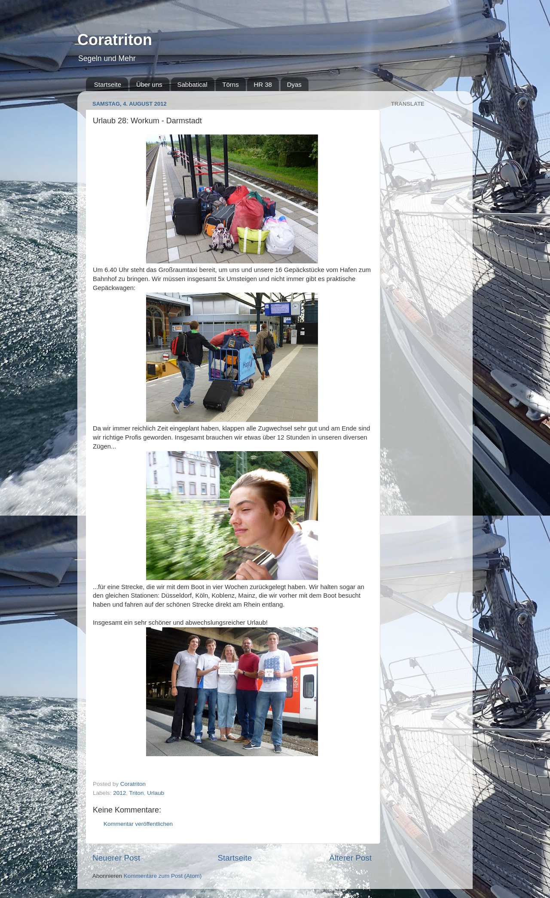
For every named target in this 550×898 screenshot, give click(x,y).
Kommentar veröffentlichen (138, 824)
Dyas (294, 84)
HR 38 (263, 84)
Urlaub (155, 793)
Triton (136, 793)
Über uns (149, 84)
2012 (119, 793)
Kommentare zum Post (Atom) (163, 876)
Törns (230, 84)
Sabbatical (192, 84)
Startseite (107, 84)
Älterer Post (350, 857)
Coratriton (114, 40)
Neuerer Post (116, 857)
